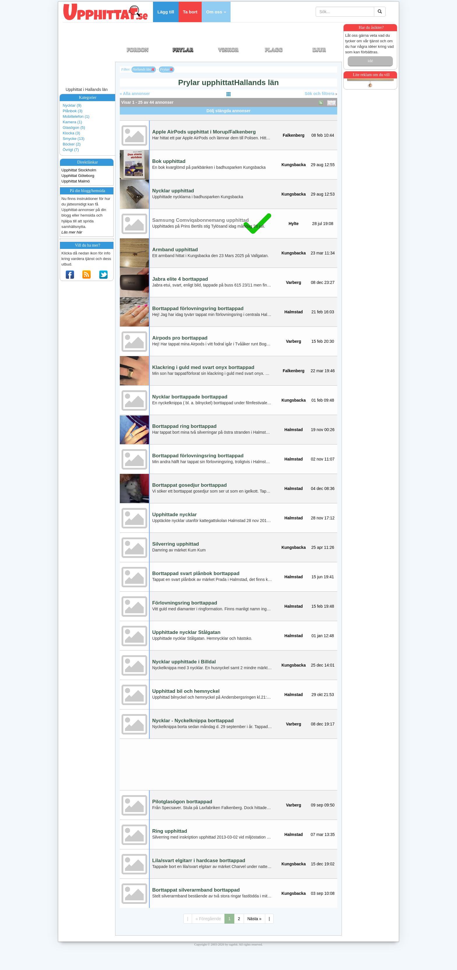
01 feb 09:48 (322, 400)
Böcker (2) (71, 144)
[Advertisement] (228, 117)
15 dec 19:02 (323, 864)
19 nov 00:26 (323, 429)
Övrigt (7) (71, 149)
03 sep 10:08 (323, 893)
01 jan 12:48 (323, 635)
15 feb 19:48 (322, 606)
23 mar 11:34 (323, 253)
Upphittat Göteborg (77, 175)
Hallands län (143, 69)
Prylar (166, 69)
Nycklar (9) (72, 105)
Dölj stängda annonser (229, 110)
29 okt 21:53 (323, 694)
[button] (216, 12)
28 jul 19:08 (322, 223)
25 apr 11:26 (322, 547)
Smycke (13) (74, 138)
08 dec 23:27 (323, 282)
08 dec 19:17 (323, 724)
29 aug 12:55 (323, 164)
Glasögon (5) (74, 127)
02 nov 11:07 (323, 459)
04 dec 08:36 (323, 488)
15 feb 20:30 (322, 341)
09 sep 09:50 (323, 805)
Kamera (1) (72, 122)
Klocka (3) (71, 133)
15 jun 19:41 (323, 576)
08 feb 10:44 (322, 135)
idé (370, 60)
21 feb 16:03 (322, 312)
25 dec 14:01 (323, 665)
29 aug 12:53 (323, 194)
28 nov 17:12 (323, 518)
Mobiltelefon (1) (76, 116)
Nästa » (254, 918)
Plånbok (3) (72, 111)
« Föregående (208, 918)
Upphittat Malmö (75, 181)
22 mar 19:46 (323, 370)
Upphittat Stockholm (78, 170)
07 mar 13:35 (323, 834)
